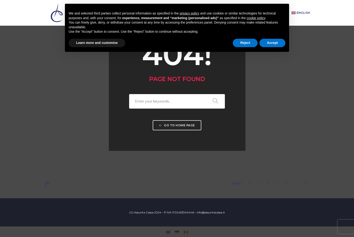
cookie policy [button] (256, 18)
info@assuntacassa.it (211, 212)
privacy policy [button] (189, 13)
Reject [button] (245, 43)
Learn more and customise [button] (97, 43)
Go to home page (177, 125)
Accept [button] (272, 43)
